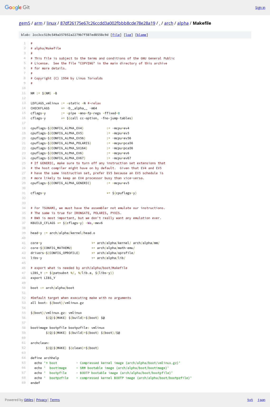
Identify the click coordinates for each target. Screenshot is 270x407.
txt (250, 399)
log (128, 35)
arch (168, 23)
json (261, 399)
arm (38, 23)
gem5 (24, 23)
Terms (55, 399)
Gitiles (28, 399)
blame (141, 35)
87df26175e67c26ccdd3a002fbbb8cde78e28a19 (107, 23)
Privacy (41, 399)
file (116, 35)
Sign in (260, 7)
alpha (183, 23)
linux (51, 23)
